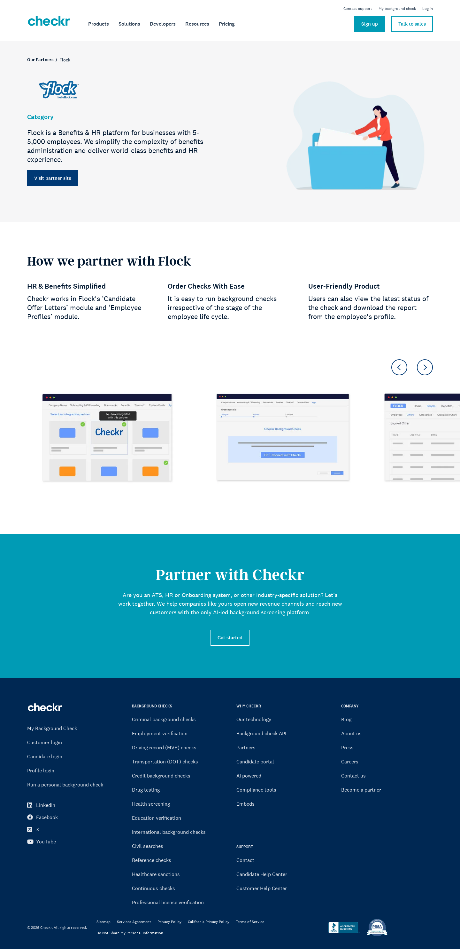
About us (351, 733)
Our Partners (40, 60)
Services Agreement (134, 922)
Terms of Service (250, 922)
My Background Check (52, 728)
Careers (349, 761)
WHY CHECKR (248, 706)
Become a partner (361, 789)
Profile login (40, 770)
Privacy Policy (169, 922)
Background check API (261, 733)
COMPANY (350, 706)
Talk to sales (412, 24)
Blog (346, 719)
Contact (245, 860)
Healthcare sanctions (156, 874)
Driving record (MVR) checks (164, 747)
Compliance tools (256, 789)
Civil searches (147, 846)
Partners (246, 747)
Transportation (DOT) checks (165, 761)
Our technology (253, 719)
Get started (230, 637)
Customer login (44, 742)
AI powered (248, 775)
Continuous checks (153, 888)
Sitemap (103, 922)
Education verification (156, 818)
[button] (399, 367)
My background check (397, 8)
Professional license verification (168, 902)
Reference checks (151, 860)
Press (347, 747)
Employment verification (160, 733)
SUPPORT (244, 846)
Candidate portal (255, 761)
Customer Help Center (261, 888)
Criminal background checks (164, 719)
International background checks (169, 832)
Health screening (151, 804)
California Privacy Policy (208, 922)
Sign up (369, 24)
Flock (64, 60)
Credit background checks (161, 775)
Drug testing (146, 789)
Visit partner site (52, 178)
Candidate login (44, 756)
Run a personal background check (65, 784)
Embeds (245, 804)
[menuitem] (98, 24)
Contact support (357, 8)
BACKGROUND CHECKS (152, 706)
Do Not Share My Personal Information (129, 933)
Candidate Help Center (261, 874)
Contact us (353, 775)
